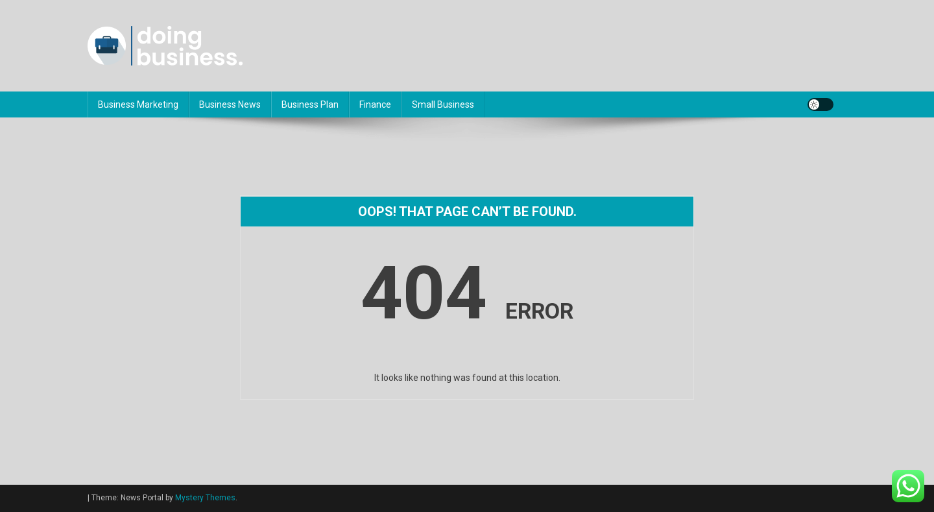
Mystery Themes (205, 497)
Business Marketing (138, 104)
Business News (230, 104)
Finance (375, 104)
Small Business (443, 104)
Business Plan (310, 104)
